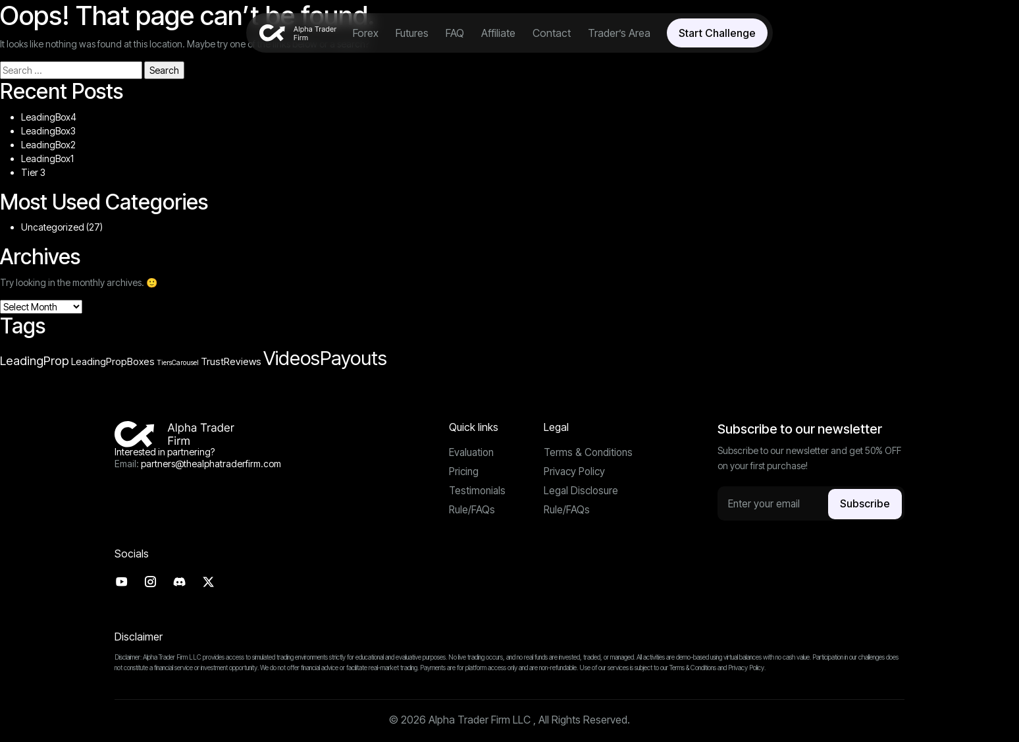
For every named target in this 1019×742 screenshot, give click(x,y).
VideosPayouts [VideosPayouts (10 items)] (325, 358)
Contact (552, 33)
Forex (366, 33)
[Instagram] (152, 582)
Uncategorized (52, 227)
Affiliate (498, 33)
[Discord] (182, 582)
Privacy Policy (576, 472)
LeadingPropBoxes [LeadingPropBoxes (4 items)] (113, 362)
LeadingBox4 (48, 117)
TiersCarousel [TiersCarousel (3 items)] (178, 362)
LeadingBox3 (48, 130)
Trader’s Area (619, 33)
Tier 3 (33, 172)
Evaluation (472, 452)
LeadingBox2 (48, 144)
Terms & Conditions (590, 452)
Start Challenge (717, 33)
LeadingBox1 (47, 158)
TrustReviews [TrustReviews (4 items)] (231, 362)
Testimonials (478, 492)
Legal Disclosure (582, 492)
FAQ (455, 33)
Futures (412, 33)
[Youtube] (122, 582)
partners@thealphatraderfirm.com (211, 463)
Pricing (465, 472)
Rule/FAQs (472, 512)
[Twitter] (213, 582)
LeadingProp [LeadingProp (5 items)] (34, 360)
